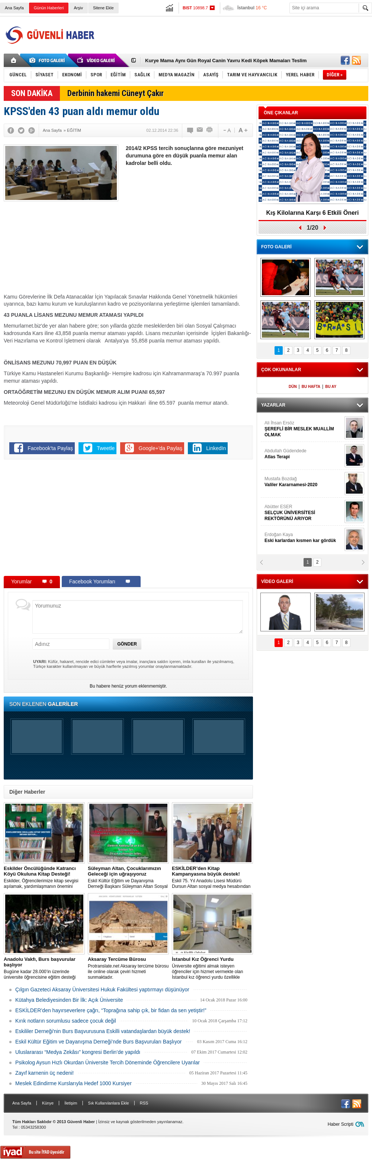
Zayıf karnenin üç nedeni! (44, 1073)
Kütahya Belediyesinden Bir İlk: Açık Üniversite (69, 1000)
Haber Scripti (340, 1124)
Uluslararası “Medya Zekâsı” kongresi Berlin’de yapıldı (77, 1052)
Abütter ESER (303, 513)
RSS (144, 1103)
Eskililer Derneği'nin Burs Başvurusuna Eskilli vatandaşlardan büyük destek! (102, 1031)
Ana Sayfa (14, 8)
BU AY (330, 387)
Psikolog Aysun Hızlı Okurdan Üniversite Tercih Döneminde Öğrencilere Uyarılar (107, 1062)
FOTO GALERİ (276, 246)
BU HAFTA (311, 387)
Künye (48, 1103)
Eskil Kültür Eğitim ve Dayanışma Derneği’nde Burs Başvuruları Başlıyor (98, 1042)
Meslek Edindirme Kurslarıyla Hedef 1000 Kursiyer (73, 1083)
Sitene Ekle (103, 8)
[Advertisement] (189, 226)
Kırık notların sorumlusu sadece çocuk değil (65, 1021)
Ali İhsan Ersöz (303, 429)
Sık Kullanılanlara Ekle (108, 1103)
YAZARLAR (273, 405)
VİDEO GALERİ (277, 581)
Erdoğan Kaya (303, 538)
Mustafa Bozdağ (303, 482)
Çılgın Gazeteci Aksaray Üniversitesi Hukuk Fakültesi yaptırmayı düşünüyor (102, 989)
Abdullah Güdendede (303, 454)
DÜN (293, 387)
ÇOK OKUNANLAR (281, 369)
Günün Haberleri (49, 8)
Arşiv (78, 8)
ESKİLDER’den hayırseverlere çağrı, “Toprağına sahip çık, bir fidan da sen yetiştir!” (110, 1010)
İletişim (70, 1103)
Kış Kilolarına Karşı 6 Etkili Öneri (312, 213)
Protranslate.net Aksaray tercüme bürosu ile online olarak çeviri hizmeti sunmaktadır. (128, 968)
